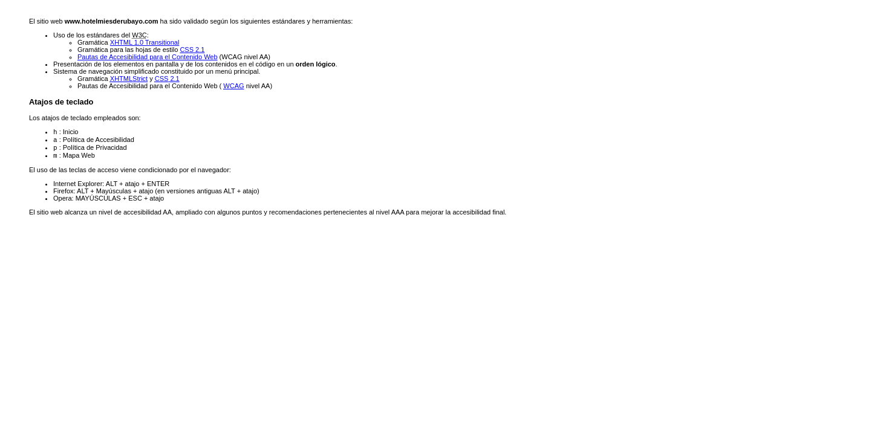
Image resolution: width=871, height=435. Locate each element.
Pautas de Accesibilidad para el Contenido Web (147, 56)
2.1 (167, 78)
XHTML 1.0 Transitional (145, 42)
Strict (129, 78)
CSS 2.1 (192, 49)
